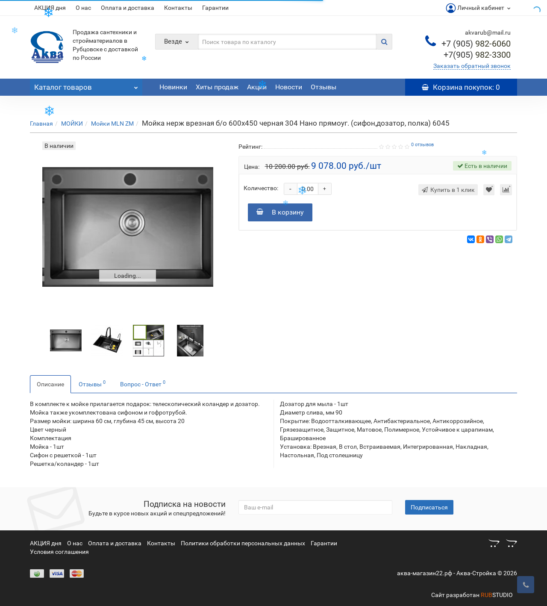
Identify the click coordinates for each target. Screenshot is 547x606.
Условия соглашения (59, 551)
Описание (50, 384)
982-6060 (476, 43)
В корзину (280, 212)
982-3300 (477, 55)
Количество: (261, 188)
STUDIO (497, 594)
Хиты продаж (217, 87)
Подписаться (429, 507)
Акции (257, 87)
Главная (41, 123)
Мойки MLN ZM (112, 123)
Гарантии (215, 7)
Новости (288, 87)
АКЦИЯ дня (50, 7)
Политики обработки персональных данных (243, 543)
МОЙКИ (72, 123)
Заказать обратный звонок (472, 65)
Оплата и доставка (127, 7)
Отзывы (323, 87)
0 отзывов (422, 144)
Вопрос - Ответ (142, 383)
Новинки (173, 87)
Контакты (178, 7)
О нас (83, 7)
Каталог (86, 85)
